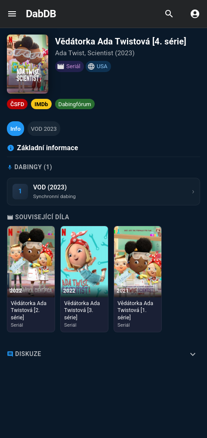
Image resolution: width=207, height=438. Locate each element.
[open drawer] (12, 13)
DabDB (41, 14)
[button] (15, 128)
